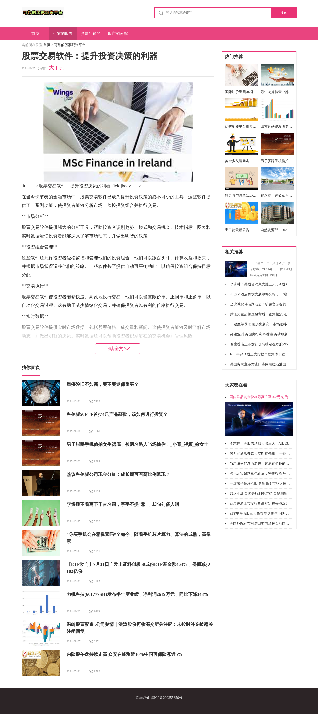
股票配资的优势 (90, 35)
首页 (35, 33)
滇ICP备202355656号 (166, 698)
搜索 (283, 12)
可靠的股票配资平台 (63, 35)
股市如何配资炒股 (118, 35)
